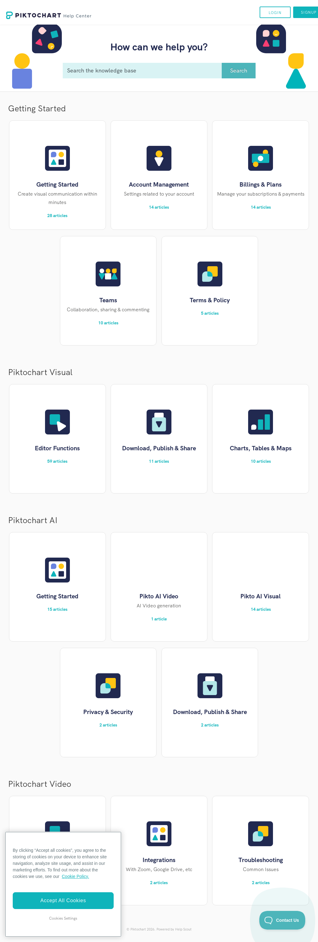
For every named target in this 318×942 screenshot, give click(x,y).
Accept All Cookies (63, 900)
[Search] (239, 70)
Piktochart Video (39, 783)
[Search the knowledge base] (159, 70)
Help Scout (183, 929)
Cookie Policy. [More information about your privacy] (75, 876)
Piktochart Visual (40, 372)
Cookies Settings (63, 918)
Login (275, 12)
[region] (63, 884)
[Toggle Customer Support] (282, 920)
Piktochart (138, 929)
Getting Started (37, 108)
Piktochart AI (32, 520)
